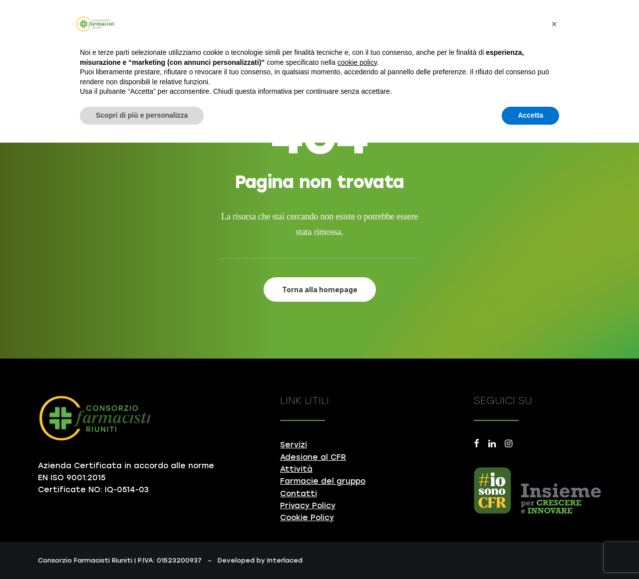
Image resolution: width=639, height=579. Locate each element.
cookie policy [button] (357, 62)
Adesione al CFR (313, 457)
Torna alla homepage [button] (319, 289)
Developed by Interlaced (260, 560)
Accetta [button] (530, 115)
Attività (296, 469)
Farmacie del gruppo (322, 481)
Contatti (298, 493)
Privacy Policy (307, 505)
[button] (476, 444)
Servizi (293, 444)
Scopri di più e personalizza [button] (142, 115)
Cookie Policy (307, 517)
